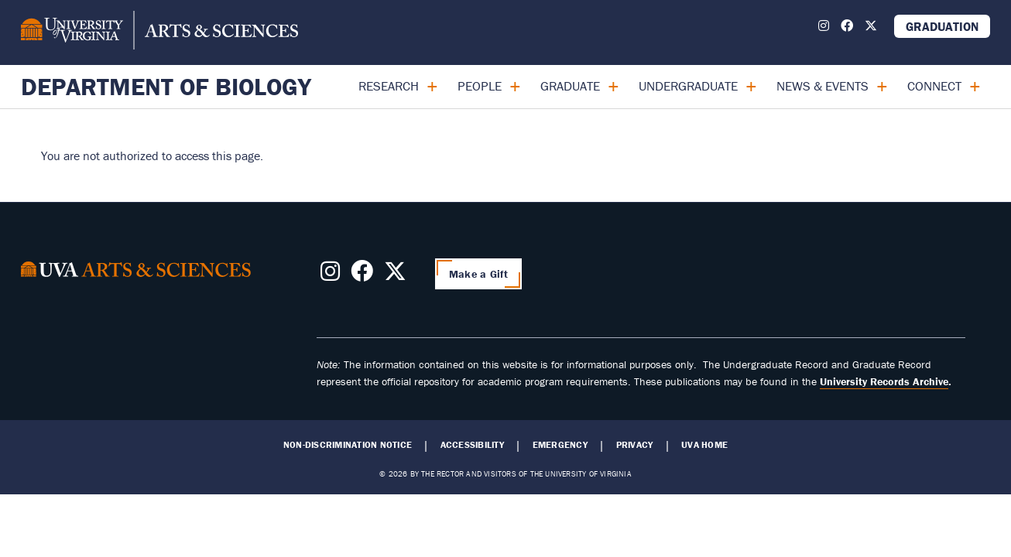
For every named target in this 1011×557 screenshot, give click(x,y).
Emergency (560, 444)
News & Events (822, 85)
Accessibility (472, 444)
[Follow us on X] (871, 25)
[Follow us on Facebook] (847, 25)
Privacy (634, 444)
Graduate (570, 85)
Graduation (942, 26)
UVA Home (704, 444)
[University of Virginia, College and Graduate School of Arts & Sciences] (159, 32)
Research (388, 85)
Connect (934, 85)
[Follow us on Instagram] (823, 25)
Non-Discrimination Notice (347, 444)
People (480, 85)
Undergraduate (688, 85)
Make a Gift (478, 274)
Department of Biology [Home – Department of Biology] (166, 86)
